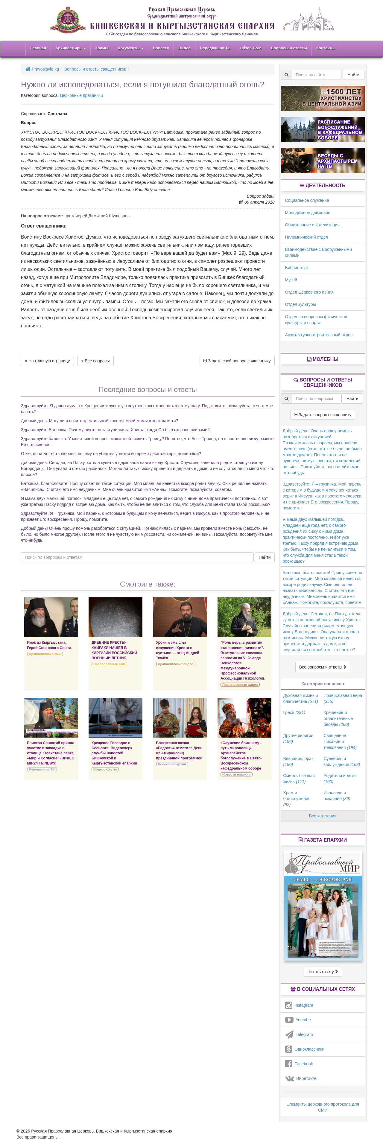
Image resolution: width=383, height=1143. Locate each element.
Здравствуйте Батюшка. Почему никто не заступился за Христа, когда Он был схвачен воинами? (115, 429)
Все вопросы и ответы (322, 667)
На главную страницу (47, 360)
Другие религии (298, 738)
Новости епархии (172, 764)
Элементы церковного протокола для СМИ (323, 1107)
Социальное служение (307, 200)
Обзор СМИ (251, 48)
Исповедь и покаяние (336, 795)
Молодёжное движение (308, 212)
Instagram (299, 1005)
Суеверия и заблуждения (341, 761)
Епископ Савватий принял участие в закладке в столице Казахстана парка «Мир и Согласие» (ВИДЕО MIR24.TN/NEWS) (51, 753)
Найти (265, 557)
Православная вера (342, 698)
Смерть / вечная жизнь (299, 778)
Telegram (299, 1034)
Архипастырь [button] (70, 48)
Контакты (325, 48)
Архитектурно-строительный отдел (319, 334)
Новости (161, 48)
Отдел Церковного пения (309, 292)
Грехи (294, 712)
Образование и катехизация (312, 224)
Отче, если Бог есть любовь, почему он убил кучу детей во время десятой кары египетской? (111, 453)
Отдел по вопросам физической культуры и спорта (316, 319)
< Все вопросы (95, 360)
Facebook (299, 1064)
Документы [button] (131, 48)
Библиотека (296, 267)
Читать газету (323, 971)
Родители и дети (339, 778)
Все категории (323, 816)
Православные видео (175, 664)
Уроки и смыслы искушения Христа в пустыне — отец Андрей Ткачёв (177, 650)
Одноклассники (305, 1049)
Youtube (298, 1020)
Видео (184, 48)
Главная (38, 48)
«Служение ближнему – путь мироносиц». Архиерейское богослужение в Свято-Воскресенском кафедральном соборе (241, 756)
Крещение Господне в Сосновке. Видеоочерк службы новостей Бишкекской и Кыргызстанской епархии (114, 753)
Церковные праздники (81, 95)
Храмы (102, 48)
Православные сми (45, 654)
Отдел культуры (300, 304)
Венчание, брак (298, 761)
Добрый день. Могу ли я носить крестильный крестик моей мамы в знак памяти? (99, 420)
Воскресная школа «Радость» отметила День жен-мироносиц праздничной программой (179, 750)
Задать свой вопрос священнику (237, 360)
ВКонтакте (301, 1078)
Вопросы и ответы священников (95, 69)
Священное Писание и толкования (340, 741)
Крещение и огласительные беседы (338, 718)
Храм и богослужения (297, 798)
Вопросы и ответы (289, 48)
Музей (291, 279)
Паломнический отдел (306, 237)
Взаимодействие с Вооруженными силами (318, 252)
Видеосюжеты (105, 769)
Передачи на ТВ (215, 48)
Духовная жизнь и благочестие (300, 698)
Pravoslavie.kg (42, 69)
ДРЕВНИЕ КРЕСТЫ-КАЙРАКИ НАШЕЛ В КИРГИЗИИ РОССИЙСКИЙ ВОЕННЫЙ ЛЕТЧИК (114, 650)
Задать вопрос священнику (322, 414)
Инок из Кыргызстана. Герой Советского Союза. (49, 645)
